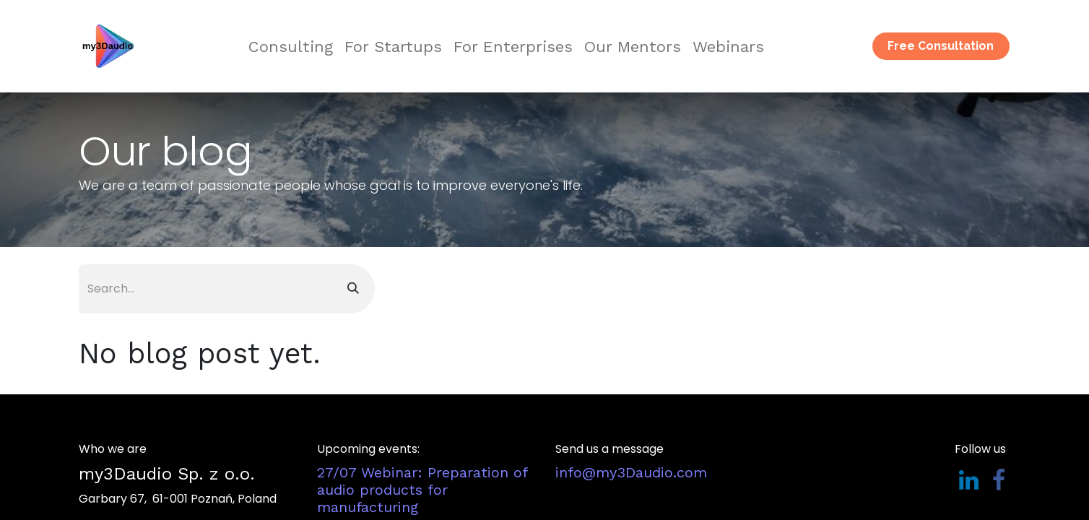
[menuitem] (291, 46)
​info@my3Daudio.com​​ (631, 472)
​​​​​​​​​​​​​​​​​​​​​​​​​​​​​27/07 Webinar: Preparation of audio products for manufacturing (422, 490)
